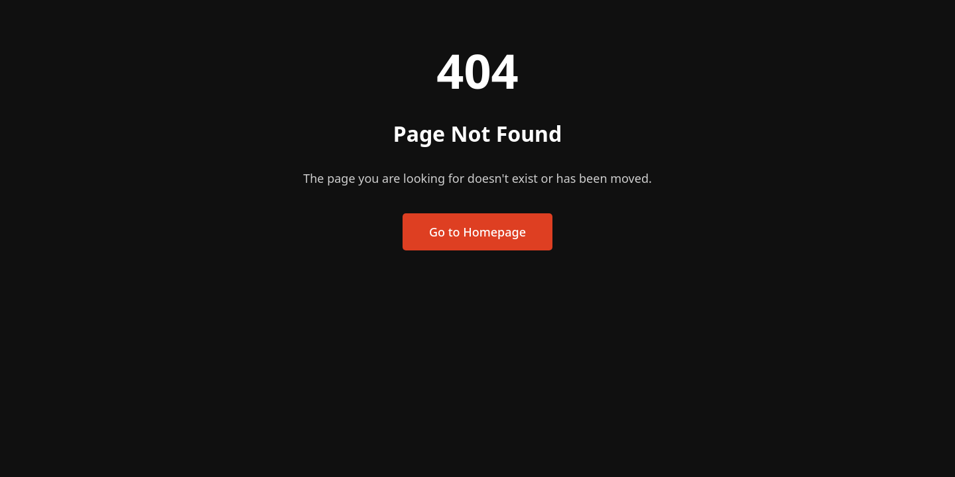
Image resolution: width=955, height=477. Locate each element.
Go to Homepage (477, 232)
